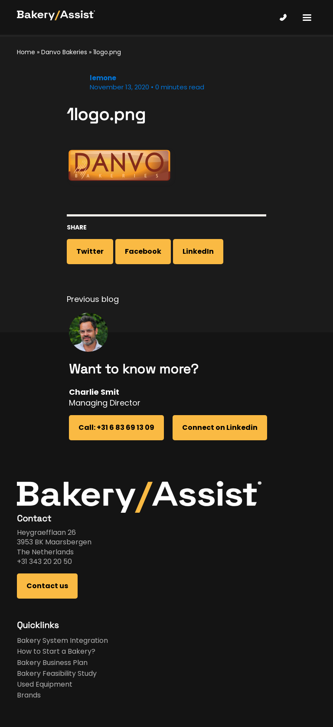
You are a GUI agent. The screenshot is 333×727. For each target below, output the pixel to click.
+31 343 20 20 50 (44, 562)
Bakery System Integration (62, 640)
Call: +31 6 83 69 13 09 (116, 427)
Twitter (90, 251)
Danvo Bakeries (64, 52)
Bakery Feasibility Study (57, 673)
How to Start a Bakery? (56, 651)
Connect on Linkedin (220, 427)
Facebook (143, 251)
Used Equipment (44, 684)
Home (26, 52)
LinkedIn (198, 251)
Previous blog (93, 299)
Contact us (47, 586)
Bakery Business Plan (52, 663)
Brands (29, 695)
